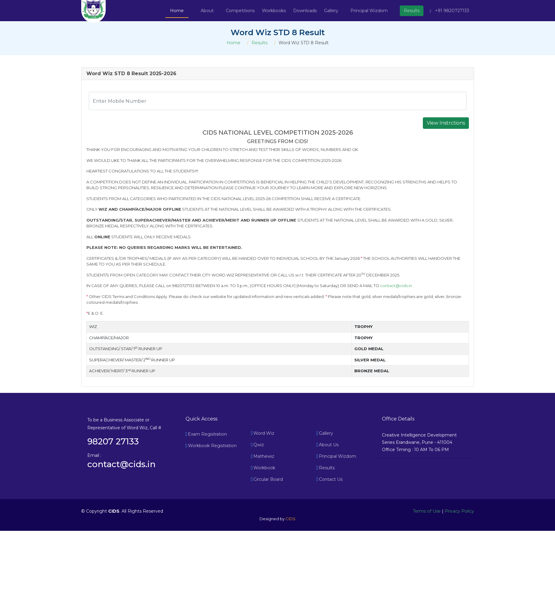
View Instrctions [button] (446, 123)
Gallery (326, 433)
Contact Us (331, 479)
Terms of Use (427, 511)
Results (259, 42)
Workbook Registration (212, 446)
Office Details (398, 419)
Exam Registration (207, 434)
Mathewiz (263, 456)
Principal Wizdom (369, 10)
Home (177, 10)
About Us (329, 445)
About (207, 10)
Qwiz (258, 445)
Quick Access (201, 419)
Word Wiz (263, 433)
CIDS (291, 518)
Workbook (264, 468)
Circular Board (268, 479)
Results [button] (412, 10)
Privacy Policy (459, 511)
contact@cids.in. (396, 285)
